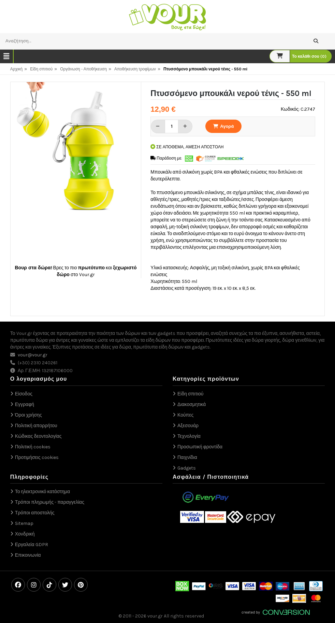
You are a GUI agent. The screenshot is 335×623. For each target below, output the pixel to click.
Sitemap (24, 523)
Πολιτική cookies (32, 447)
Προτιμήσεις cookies (37, 457)
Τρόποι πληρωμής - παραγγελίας (49, 502)
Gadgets (186, 468)
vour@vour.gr (32, 355)
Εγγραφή (24, 404)
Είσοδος (23, 394)
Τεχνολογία (189, 436)
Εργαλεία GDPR (31, 544)
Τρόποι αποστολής (35, 513)
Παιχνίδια (187, 457)
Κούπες (185, 415)
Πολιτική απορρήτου (36, 426)
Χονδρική (25, 534)
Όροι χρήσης (28, 415)
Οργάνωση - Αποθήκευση (83, 69)
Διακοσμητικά (191, 404)
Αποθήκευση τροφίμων (135, 69)
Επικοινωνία (28, 555)
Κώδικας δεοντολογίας (38, 436)
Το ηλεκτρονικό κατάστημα (42, 492)
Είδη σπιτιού (41, 69)
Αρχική (16, 69)
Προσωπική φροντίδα (199, 447)
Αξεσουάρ (188, 426)
